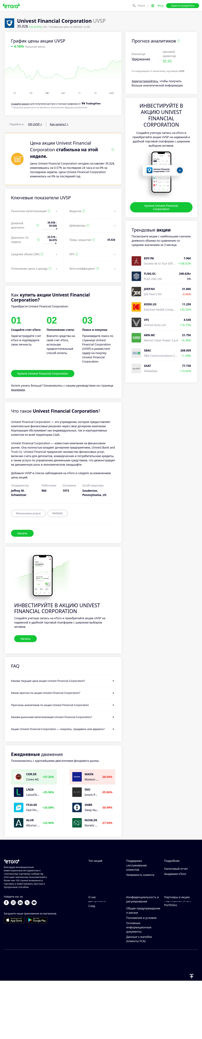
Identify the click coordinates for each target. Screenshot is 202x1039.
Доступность (97, 959)
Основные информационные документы (139, 985)
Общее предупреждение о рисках (143, 969)
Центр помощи (136, 872)
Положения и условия (141, 976)
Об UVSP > (35, 124)
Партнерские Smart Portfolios (177, 961)
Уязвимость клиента (140, 912)
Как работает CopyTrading (173, 874)
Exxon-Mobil (96, 872)
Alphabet (94, 898)
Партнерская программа (173, 937)
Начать (22, 533)
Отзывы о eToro (99, 939)
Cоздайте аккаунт (20, 103)
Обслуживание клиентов (136, 904)
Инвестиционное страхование (176, 951)
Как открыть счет (138, 887)
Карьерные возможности (97, 946)
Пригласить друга (176, 929)
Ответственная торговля (181, 881)
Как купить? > (59, 124)
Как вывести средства (141, 882)
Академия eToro (175, 911)
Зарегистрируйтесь (182, 5)
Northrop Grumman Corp (105, 877)
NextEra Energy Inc (101, 887)
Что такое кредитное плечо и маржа (178, 889)
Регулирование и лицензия (138, 959)
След (91, 964)
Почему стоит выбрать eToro (103, 932)
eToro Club (171, 944)
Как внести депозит (139, 877)
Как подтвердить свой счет (141, 895)
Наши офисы (97, 954)
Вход (160, 5)
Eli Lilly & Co (96, 882)
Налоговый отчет (176, 906)
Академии (18, 390)
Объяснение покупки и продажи (180, 898)
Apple (92, 893)
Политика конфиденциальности (141, 950)
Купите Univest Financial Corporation (161, 207)
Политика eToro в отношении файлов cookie (139, 938)
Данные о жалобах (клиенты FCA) (139, 997)
